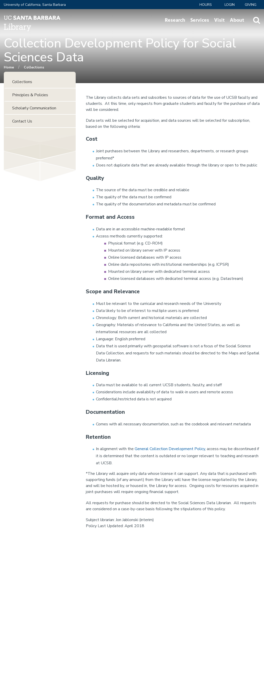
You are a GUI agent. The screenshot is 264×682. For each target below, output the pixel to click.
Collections (34, 67)
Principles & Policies (30, 95)
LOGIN (230, 4)
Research (175, 20)
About (237, 20)
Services (199, 20)
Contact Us (22, 121)
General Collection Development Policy (170, 449)
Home (9, 67)
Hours (205, 4)
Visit (219, 20)
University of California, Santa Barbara (35, 4)
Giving (250, 4)
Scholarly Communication (34, 108)
